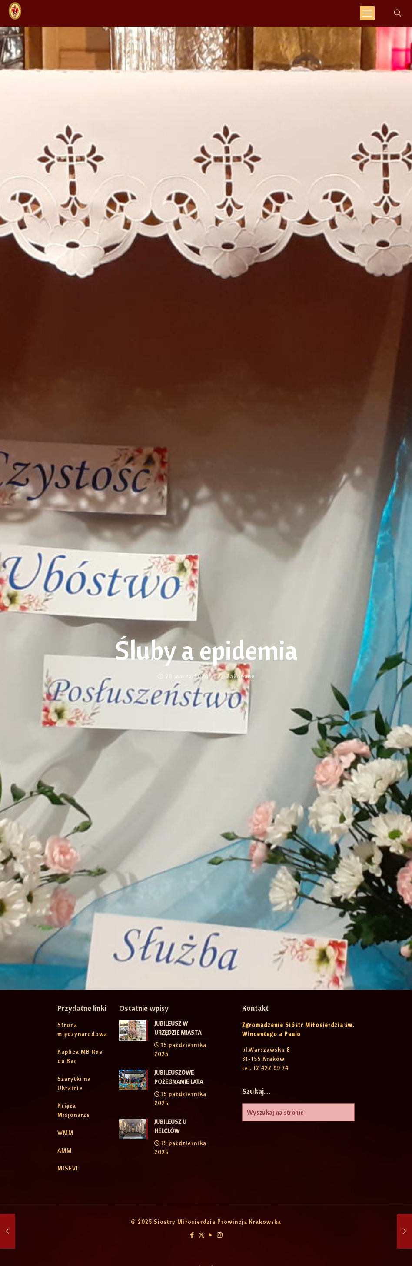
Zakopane (240, 676)
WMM (65, 1132)
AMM (64, 1150)
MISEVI (67, 1168)
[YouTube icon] (210, 1235)
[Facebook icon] (192, 1235)
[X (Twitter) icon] (201, 1235)
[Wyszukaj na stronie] (298, 1112)
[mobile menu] (367, 13)
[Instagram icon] (219, 1235)
